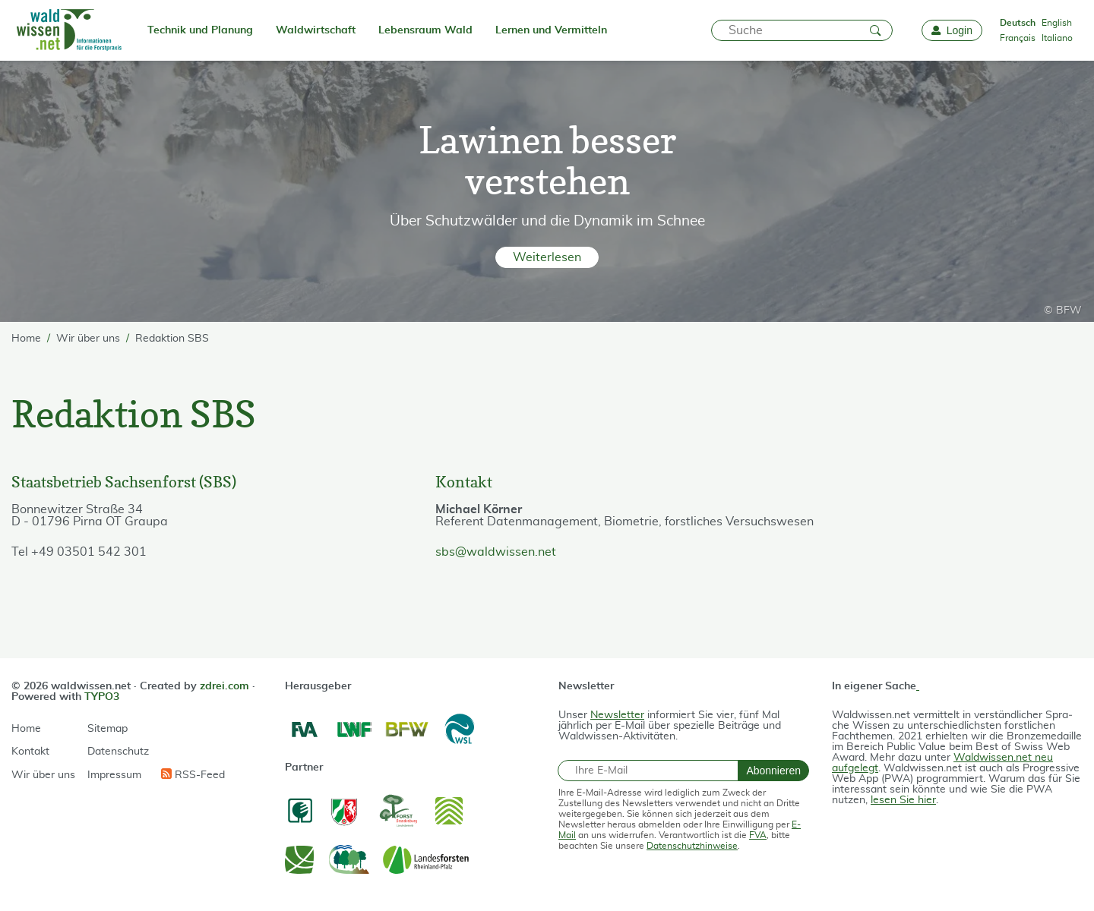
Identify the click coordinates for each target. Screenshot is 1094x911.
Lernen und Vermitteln (551, 30)
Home (26, 728)
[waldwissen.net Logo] (68, 30)
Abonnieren (773, 770)
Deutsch (1018, 22)
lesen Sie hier (903, 800)
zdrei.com (224, 686)
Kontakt (30, 751)
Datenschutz (118, 751)
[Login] (952, 30)
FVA (758, 835)
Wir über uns (43, 775)
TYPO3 (101, 697)
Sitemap (107, 728)
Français (1018, 38)
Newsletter (617, 715)
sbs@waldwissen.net (495, 552)
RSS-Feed (193, 774)
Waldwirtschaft (316, 30)
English (1057, 22)
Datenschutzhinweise (692, 845)
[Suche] (802, 30)
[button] (547, 257)
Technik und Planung (200, 30)
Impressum (114, 775)
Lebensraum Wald (425, 30)
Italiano (1057, 38)
